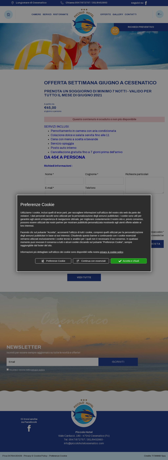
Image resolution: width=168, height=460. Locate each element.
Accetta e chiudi (128, 261)
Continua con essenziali (91, 261)
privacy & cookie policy (111, 252)
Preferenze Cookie (53, 261)
